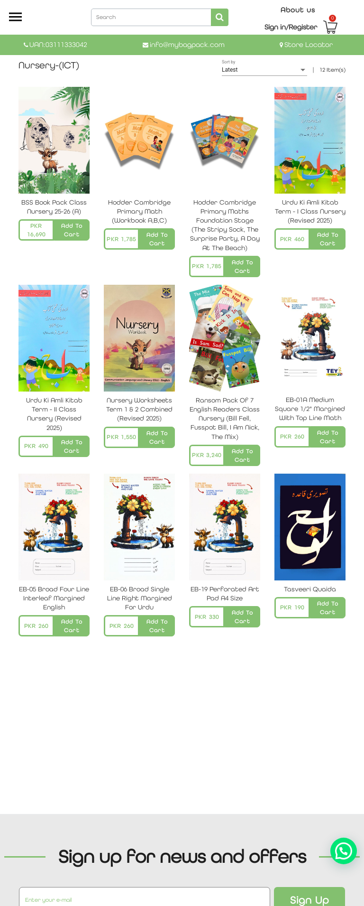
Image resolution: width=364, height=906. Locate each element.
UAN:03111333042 (58, 44)
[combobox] (159, 16)
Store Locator (308, 44)
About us (298, 10)
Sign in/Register (290, 27)
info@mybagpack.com (187, 44)
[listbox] (264, 70)
